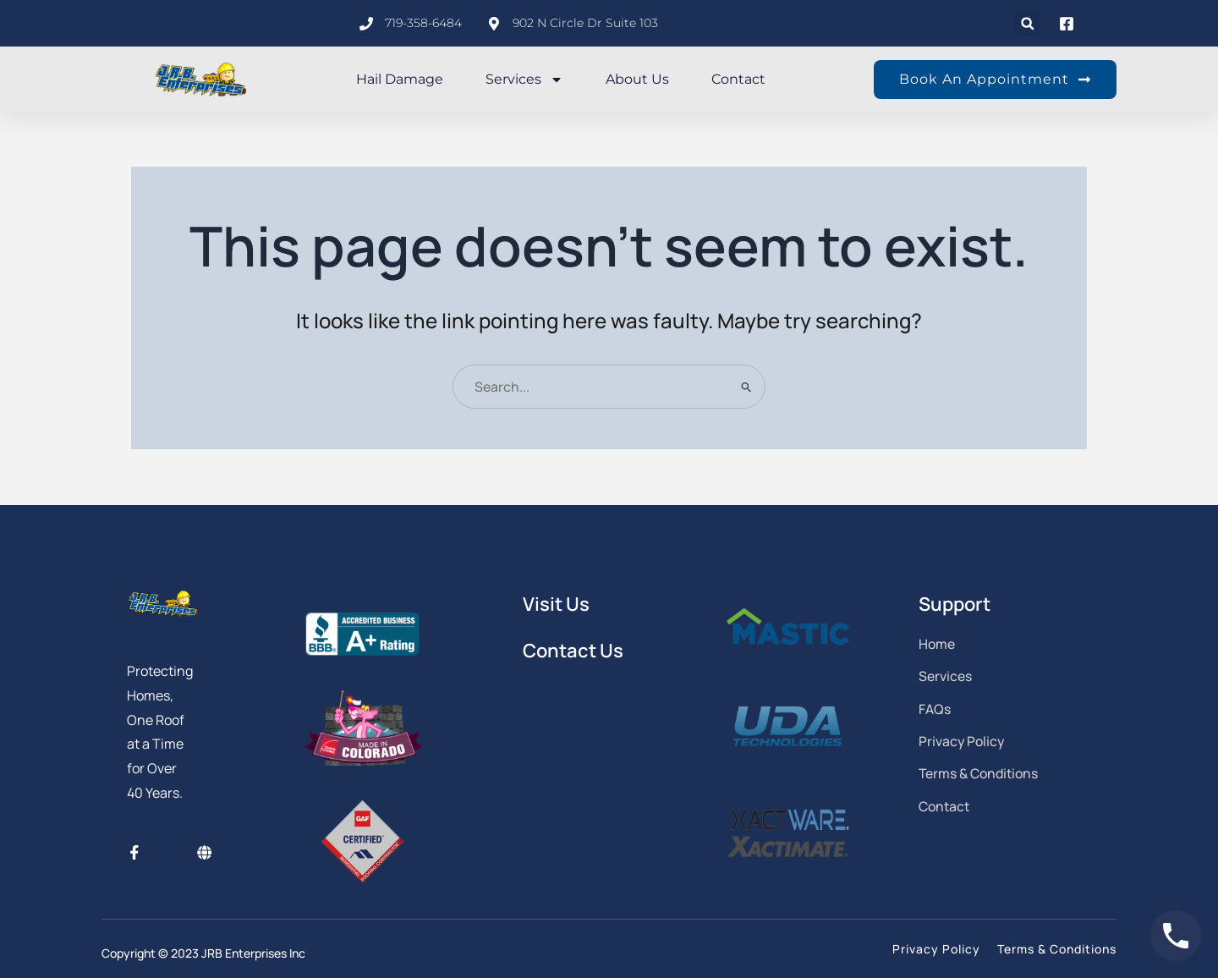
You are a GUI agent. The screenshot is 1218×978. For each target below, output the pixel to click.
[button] (1027, 23)
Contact (738, 79)
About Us (637, 79)
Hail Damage (399, 79)
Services (524, 79)
